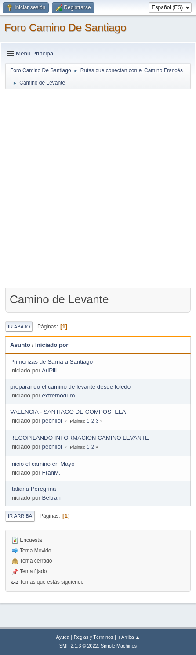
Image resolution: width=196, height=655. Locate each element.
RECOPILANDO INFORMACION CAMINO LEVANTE (79, 437)
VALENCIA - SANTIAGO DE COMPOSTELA (68, 411)
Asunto (20, 345)
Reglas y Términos (93, 637)
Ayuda (62, 637)
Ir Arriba (20, 516)
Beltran (51, 497)
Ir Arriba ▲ (128, 637)
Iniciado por (52, 345)
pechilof (52, 420)
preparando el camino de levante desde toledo (70, 386)
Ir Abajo (19, 326)
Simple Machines (119, 645)
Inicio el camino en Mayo (42, 463)
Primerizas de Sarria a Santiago (51, 361)
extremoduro (58, 395)
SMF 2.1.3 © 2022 (78, 645)
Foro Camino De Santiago (65, 27)
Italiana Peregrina (33, 489)
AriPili (49, 370)
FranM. (51, 472)
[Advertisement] (98, 188)
